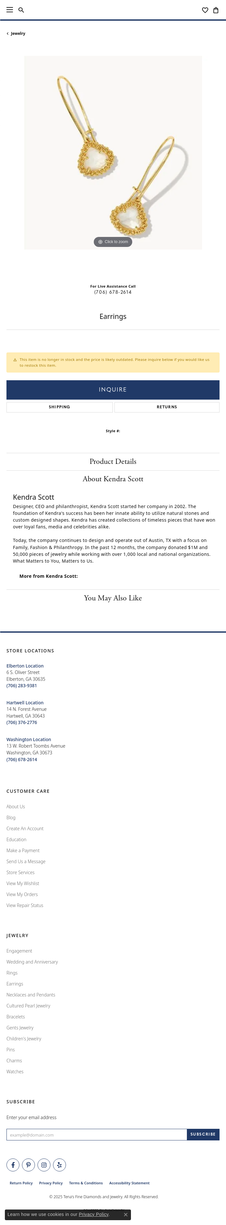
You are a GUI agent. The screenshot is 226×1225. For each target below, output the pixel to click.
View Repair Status (24, 905)
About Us (15, 806)
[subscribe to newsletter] (203, 1134)
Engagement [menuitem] (19, 951)
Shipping (59, 407)
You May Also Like (113, 598)
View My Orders (22, 894)
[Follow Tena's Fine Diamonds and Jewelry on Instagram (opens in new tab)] (44, 1165)
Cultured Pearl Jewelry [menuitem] (28, 1006)
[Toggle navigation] (9, 10)
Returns (167, 407)
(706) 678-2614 (113, 292)
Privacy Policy (51, 1182)
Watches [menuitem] (15, 1071)
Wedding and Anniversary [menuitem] (32, 962)
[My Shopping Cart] (216, 9)
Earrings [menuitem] (14, 984)
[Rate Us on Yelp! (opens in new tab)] (59, 1165)
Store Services (20, 872)
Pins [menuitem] (10, 1049)
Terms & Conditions (86, 1182)
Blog (11, 817)
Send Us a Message (26, 861)
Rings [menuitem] (11, 973)
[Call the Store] (21, 685)
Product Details (113, 461)
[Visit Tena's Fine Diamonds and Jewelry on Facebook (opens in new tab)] (12, 1165)
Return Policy (21, 1182)
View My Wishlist (22, 883)
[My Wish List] (205, 9)
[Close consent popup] (126, 1215)
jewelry (18, 33)
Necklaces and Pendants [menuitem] (30, 995)
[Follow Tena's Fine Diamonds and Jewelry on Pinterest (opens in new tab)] (28, 1165)
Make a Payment (22, 850)
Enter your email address (31, 1117)
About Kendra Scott (113, 479)
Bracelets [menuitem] (15, 1017)
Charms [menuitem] (14, 1060)
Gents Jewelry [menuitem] (19, 1028)
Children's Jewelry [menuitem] (23, 1039)
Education (16, 839)
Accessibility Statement (129, 1182)
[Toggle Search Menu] (21, 9)
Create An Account (25, 828)
